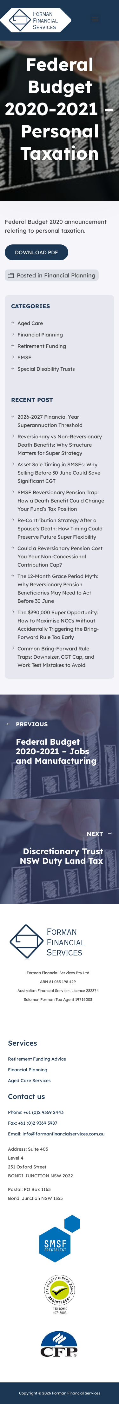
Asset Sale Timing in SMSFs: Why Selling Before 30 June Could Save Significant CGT (58, 472)
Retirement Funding (41, 346)
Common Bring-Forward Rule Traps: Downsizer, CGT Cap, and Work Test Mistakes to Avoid (55, 656)
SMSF (24, 357)
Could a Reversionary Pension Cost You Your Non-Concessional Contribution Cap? (59, 556)
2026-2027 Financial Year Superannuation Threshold (50, 421)
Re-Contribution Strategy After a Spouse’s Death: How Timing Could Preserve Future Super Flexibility (59, 528)
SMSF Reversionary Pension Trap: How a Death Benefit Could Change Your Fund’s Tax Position (60, 500)
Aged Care (30, 323)
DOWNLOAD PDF (36, 252)
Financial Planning (70, 275)
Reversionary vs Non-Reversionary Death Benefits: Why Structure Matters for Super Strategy (59, 444)
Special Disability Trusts (46, 369)
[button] (95, 19)
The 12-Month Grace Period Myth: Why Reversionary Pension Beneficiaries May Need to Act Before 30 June (57, 588)
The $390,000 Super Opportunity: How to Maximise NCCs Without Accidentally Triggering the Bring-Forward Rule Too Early (58, 624)
